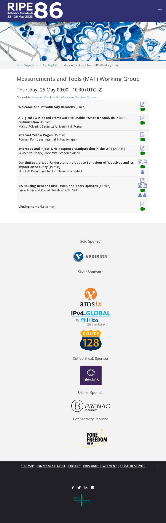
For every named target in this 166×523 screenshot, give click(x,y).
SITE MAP (27, 466)
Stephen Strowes (86, 97)
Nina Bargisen (65, 97)
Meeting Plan (50, 65)
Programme (31, 65)
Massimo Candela (43, 97)
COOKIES (74, 466)
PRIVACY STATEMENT (51, 466)
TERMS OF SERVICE (132, 466)
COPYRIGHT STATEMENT (100, 466)
